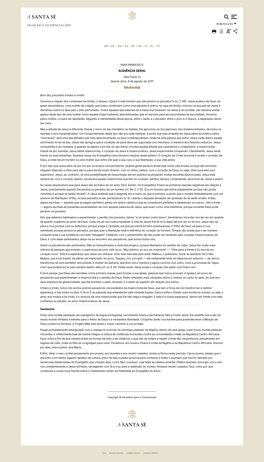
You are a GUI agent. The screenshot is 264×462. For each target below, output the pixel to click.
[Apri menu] (233, 17)
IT (146, 46)
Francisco (36, 25)
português (224, 24)
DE (113, 46)
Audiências (55, 25)
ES (126, 46)
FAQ (104, 453)
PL (151, 46)
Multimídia (132, 87)
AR (106, 46)
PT (158, 46)
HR (139, 46)
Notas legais (116, 453)
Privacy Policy (150, 453)
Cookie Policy (133, 453)
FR (133, 46)
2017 (68, 25)
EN (120, 46)
